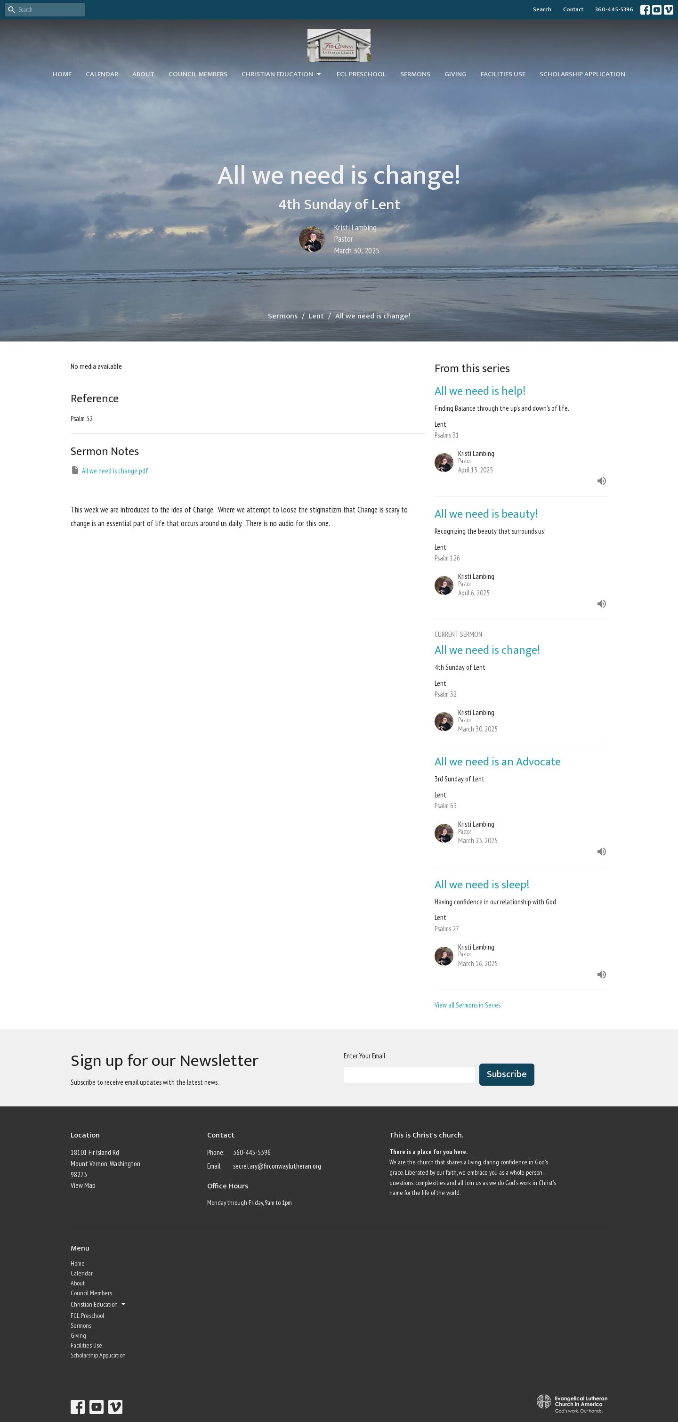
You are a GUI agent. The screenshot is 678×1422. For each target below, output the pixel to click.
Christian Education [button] (99, 1304)
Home (62, 74)
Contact (573, 9)
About (143, 74)
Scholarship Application (582, 74)
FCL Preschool (361, 74)
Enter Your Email (364, 1055)
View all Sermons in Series (467, 1004)
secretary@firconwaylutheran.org (277, 1166)
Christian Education (282, 74)
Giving (455, 74)
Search (542, 9)
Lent (316, 316)
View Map (83, 1185)
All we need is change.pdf (109, 470)
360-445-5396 (614, 9)
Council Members (198, 74)
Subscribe (507, 1074)
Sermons (415, 74)
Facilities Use (503, 74)
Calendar (102, 74)
